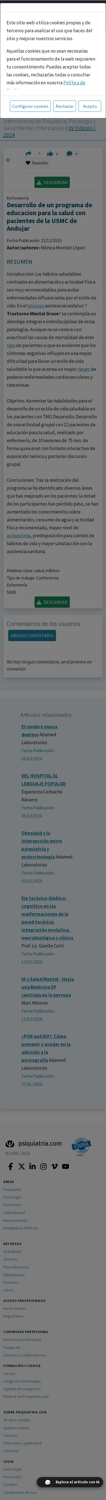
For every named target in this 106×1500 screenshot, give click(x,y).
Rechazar (65, 106)
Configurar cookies (30, 106)
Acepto (90, 106)
